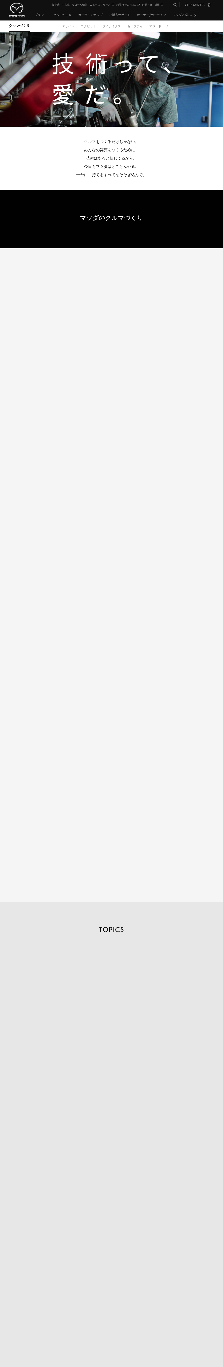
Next (195, 15)
